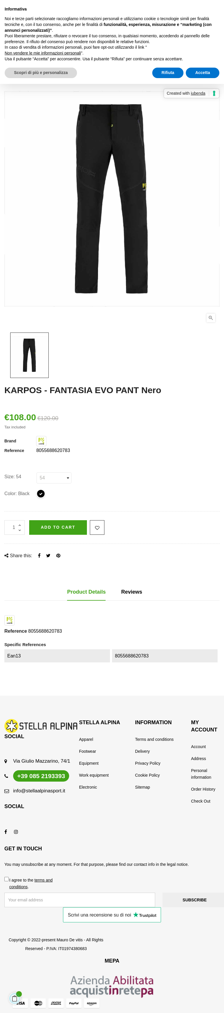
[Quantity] (14, 527)
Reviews (131, 592)
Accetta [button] (202, 72)
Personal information (201, 774)
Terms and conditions (154, 739)
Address (198, 758)
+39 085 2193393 (41, 776)
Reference (14, 450)
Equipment (89, 763)
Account (198, 746)
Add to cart (58, 527)
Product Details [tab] (86, 592)
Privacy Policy (147, 763)
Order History (203, 789)
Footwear (87, 751)
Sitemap (142, 787)
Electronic (88, 787)
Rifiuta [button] (168, 72)
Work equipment (94, 775)
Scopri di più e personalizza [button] (41, 72)
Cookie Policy (147, 775)
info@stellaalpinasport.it (39, 791)
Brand (10, 441)
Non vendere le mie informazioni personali (43, 53)
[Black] (41, 494)
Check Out (200, 801)
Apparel (86, 739)
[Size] (53, 477)
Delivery (142, 751)
